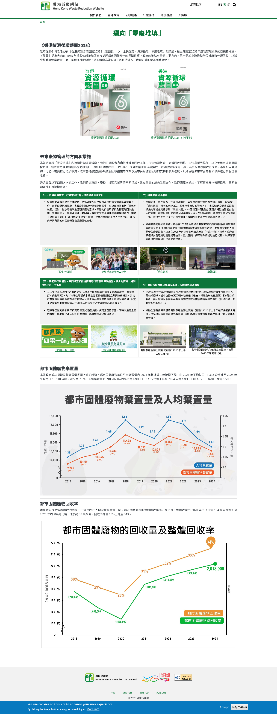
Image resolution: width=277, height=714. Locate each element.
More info (93, 709)
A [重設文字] (211, 5)
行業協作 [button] (148, 15)
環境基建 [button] (166, 15)
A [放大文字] (206, 5)
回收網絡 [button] (131, 15)
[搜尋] (234, 4)
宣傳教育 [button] (113, 15)
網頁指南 (196, 5)
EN (220, 5)
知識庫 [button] (182, 15)
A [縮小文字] (215, 5)
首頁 (42, 22)
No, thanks (239, 707)
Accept (224, 707)
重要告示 (144, 693)
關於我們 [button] (95, 15)
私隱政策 (161, 693)
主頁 (113, 693)
